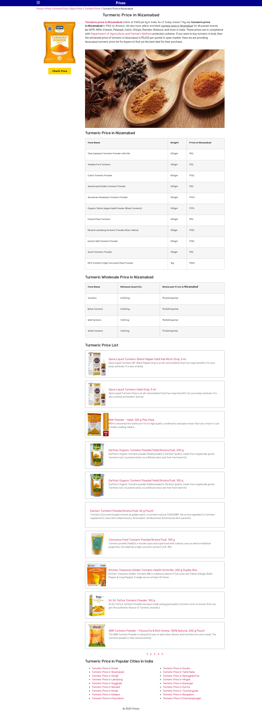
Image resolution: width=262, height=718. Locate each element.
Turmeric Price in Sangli (105, 675)
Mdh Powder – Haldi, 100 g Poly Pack (131, 419)
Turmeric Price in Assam (176, 668)
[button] (38, 2)
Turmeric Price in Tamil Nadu (179, 671)
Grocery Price (60, 8)
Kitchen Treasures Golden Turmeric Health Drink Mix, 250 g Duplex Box (153, 570)
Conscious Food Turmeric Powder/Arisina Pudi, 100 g (142, 539)
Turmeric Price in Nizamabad (108, 671)
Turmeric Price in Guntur (176, 686)
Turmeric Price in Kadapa (106, 694)
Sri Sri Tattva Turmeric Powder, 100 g (132, 600)
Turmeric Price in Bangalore (178, 694)
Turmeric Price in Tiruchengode (180, 690)
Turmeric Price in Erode (105, 668)
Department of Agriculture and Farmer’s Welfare (121, 33)
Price (48, 8)
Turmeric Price (92, 8)
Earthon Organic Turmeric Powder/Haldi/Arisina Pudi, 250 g (146, 450)
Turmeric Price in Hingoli (176, 679)
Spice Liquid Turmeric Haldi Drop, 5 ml (132, 389)
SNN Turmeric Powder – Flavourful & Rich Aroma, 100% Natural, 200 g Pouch (157, 630)
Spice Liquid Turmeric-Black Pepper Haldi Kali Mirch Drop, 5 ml (147, 359)
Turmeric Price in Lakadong (107, 679)
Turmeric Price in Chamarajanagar (182, 698)
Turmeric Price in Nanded (106, 686)
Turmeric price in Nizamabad (103, 22)
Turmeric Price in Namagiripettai (181, 675)
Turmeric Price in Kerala (105, 690)
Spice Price (76, 8)
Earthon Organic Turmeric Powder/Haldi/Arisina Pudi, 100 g (146, 480)
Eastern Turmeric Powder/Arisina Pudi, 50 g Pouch (122, 510)
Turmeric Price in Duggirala (107, 683)
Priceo (40, 8)
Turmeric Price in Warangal (178, 683)
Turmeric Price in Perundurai (107, 698)
